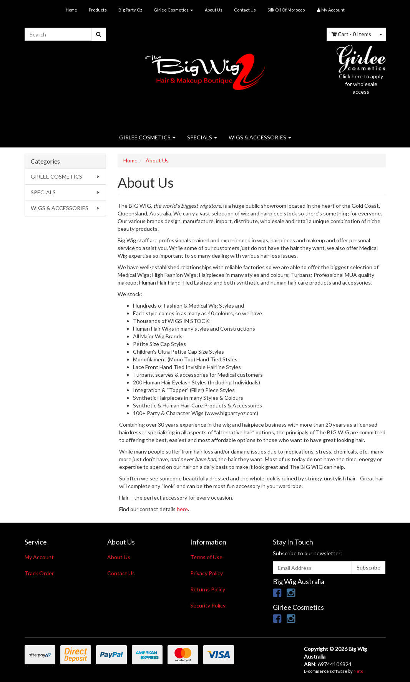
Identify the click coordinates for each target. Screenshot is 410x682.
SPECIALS (202, 137)
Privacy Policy (206, 573)
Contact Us (245, 9)
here (182, 509)
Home (71, 9)
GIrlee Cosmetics (173, 9)
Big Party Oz (130, 9)
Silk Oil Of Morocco (286, 9)
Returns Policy (207, 589)
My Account (39, 557)
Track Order (39, 573)
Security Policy (208, 605)
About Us (213, 9)
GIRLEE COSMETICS (147, 137)
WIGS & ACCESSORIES (260, 137)
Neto (358, 671)
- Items (351, 34)
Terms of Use (206, 557)
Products (98, 9)
